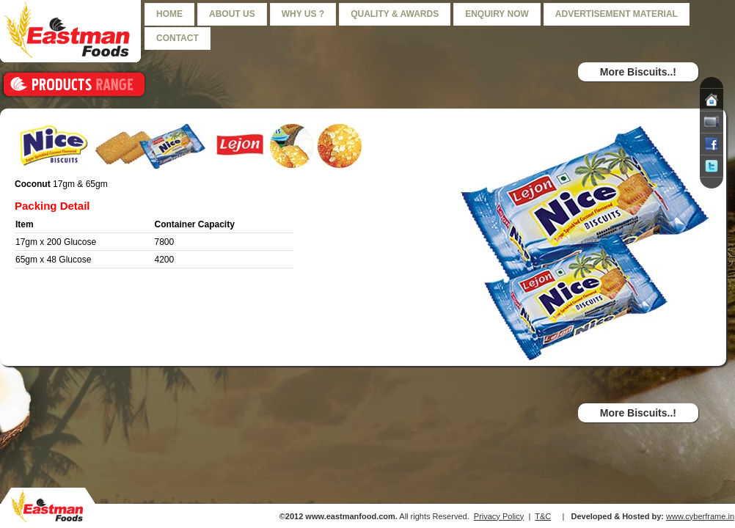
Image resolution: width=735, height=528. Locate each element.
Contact (177, 38)
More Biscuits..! (638, 72)
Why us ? (303, 14)
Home (169, 14)
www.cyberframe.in (700, 516)
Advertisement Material (616, 14)
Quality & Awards (395, 14)
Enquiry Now (497, 14)
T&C (543, 516)
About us (232, 14)
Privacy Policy (499, 516)
